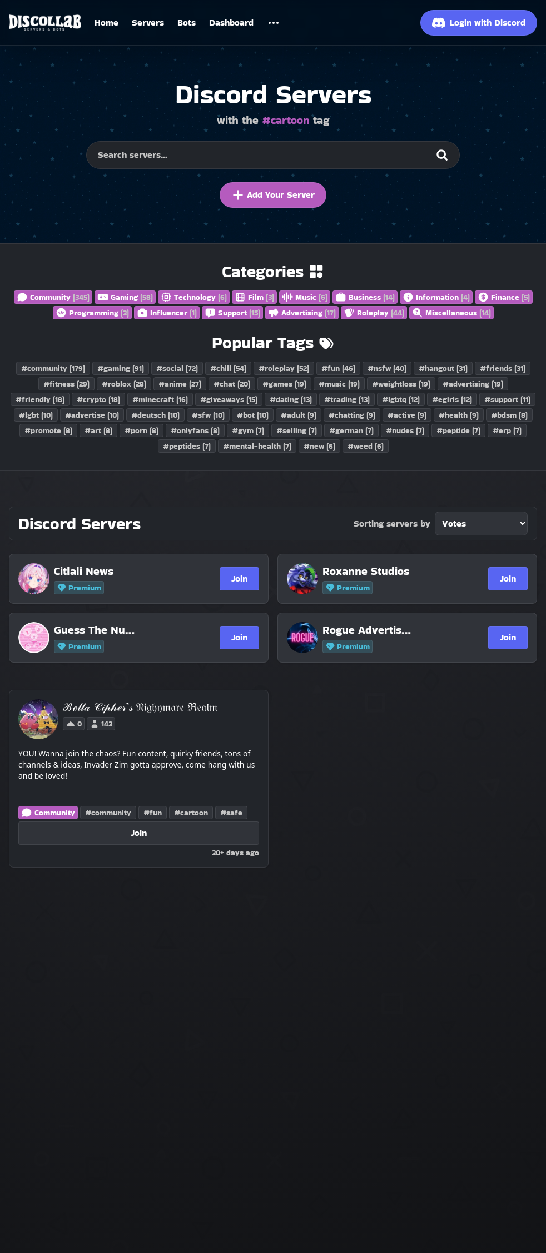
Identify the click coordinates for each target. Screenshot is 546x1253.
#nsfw (387, 368)
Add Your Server (273, 195)
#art (98, 430)
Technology (194, 297)
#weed (366, 446)
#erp (507, 430)
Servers (148, 22)
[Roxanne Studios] (366, 571)
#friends (502, 368)
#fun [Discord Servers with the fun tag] (152, 812)
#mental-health (257, 446)
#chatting (352, 414)
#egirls (452, 399)
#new (319, 446)
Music (304, 297)
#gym (248, 430)
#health (459, 414)
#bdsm (509, 414)
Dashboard (231, 22)
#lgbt (36, 414)
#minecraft (160, 399)
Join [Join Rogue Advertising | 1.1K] (508, 637)
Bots (186, 22)
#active (407, 414)
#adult (298, 414)
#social (177, 368)
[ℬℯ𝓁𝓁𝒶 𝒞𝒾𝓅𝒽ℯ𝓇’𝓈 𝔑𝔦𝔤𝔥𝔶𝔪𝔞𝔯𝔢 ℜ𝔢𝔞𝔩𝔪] (140, 707)
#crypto (98, 399)
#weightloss (401, 383)
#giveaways (228, 399)
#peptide (458, 430)
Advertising (302, 312)
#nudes (405, 430)
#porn (141, 430)
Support (232, 312)
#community (53, 368)
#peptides (187, 446)
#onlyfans (195, 430)
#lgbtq (401, 399)
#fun (338, 368)
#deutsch (155, 414)
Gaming (125, 297)
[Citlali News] (98, 571)
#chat (232, 383)
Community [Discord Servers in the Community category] (48, 812)
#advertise (92, 414)
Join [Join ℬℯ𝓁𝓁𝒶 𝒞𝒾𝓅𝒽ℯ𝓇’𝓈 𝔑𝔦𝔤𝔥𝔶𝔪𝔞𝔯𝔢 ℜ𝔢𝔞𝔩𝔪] (139, 832)
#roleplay (284, 368)
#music (339, 383)
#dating (291, 399)
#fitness (66, 383)
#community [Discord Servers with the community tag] (108, 812)
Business (365, 297)
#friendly (40, 399)
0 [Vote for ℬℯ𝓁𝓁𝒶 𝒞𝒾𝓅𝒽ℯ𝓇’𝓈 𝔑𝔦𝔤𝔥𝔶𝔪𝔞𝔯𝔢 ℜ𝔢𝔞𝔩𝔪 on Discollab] (74, 723)
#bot (253, 414)
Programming (92, 312)
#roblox (124, 383)
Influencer (167, 312)
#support (507, 399)
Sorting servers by (392, 523)
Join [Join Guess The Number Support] (239, 637)
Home (106, 22)
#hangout (443, 368)
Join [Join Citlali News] (239, 578)
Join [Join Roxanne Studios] (508, 578)
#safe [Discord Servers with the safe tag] (231, 812)
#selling (296, 430)
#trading (347, 399)
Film (254, 297)
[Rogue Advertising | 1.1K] (366, 630)
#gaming (120, 368)
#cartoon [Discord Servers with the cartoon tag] (191, 812)
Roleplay (374, 312)
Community (53, 297)
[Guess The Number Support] (98, 630)
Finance (504, 297)
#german (351, 430)
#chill (228, 368)
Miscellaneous (451, 312)
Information (436, 297)
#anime (179, 383)
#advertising (473, 383)
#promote (48, 430)
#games (284, 383)
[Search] (442, 155)
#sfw (208, 414)
